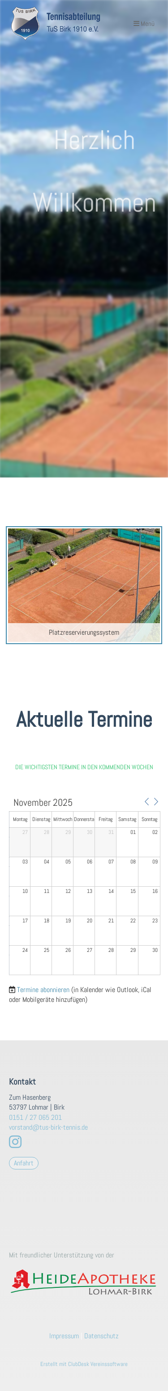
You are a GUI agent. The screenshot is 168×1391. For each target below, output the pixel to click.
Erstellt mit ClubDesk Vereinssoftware (84, 1364)
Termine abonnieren (43, 989)
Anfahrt (24, 1163)
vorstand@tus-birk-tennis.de (48, 1127)
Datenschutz (101, 1336)
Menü (144, 23)
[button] (146, 801)
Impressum (64, 1336)
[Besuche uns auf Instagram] (15, 1142)
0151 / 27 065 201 (35, 1117)
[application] (84, 886)
